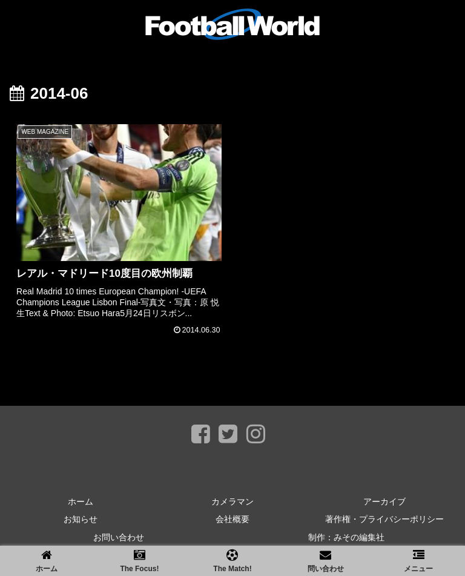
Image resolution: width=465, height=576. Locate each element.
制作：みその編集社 (346, 537)
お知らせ (80, 519)
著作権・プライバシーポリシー (384, 519)
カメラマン (232, 501)
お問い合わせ (118, 537)
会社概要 (232, 519)
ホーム (80, 501)
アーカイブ (384, 501)
